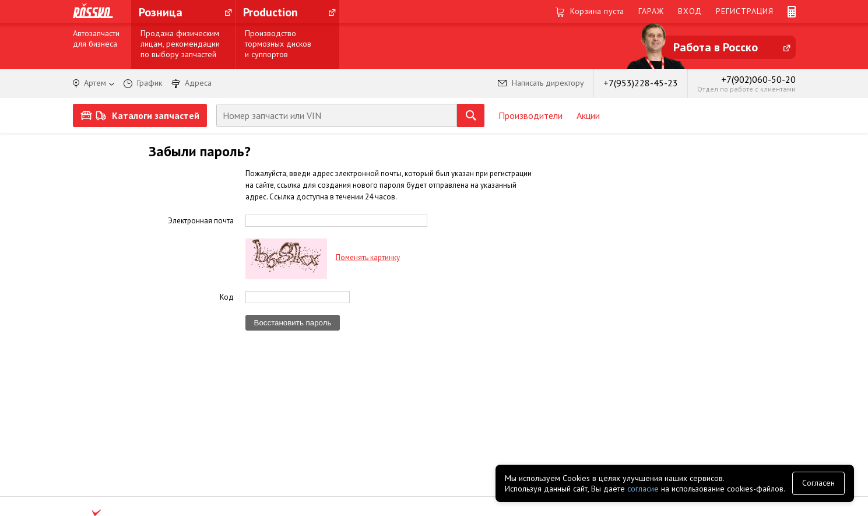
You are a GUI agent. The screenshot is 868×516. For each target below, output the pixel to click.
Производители (530, 115)
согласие (643, 488)
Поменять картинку (368, 257)
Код (227, 296)
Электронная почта (201, 220)
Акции (588, 115)
